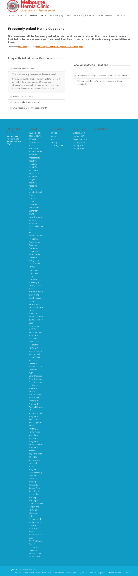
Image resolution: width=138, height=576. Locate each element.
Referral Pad (34, 485)
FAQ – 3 (32, 232)
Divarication (34, 204)
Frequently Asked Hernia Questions (34, 254)
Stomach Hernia (36, 503)
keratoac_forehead (37, 307)
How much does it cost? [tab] (21, 97)
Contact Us (33, 201)
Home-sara (34, 279)
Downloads (34, 207)
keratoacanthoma (36, 316)
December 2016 (80, 139)
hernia (53, 136)
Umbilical (33, 525)
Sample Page (34, 488)
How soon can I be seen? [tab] (22, 69)
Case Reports (34, 198)
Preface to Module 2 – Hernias (34, 388)
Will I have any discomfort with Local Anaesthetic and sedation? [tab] (98, 82)
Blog (31, 195)
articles (54, 133)
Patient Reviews (36, 379)
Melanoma (33, 335)
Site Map (32, 497)
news (53, 139)
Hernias (32, 266)
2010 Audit (33, 148)
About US (33, 182)
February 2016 (79, 142)
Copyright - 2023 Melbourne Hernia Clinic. (22, 570)
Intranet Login (35, 304)
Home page (34, 270)
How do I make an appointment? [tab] (25, 102)
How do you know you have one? (35, 285)
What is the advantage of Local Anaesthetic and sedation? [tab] (100, 75)
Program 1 (33, 400)
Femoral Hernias (36, 235)
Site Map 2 (33, 500)
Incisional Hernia (36, 291)
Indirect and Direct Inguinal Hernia (35, 298)
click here (22, 47)
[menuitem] (11, 15)
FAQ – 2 (32, 229)
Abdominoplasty (36, 151)
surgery (54, 142)
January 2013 (78, 148)
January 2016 (78, 145)
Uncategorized (57, 145)
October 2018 (79, 133)
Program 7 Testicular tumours (33, 478)
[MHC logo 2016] (31, 6)
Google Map (34, 260)
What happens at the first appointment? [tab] (28, 108)
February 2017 (79, 136)
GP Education (34, 263)
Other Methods (35, 376)
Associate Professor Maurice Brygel (35, 189)
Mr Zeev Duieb (35, 366)
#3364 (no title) (35, 133)
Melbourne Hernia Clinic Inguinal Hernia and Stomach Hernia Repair (35, 350)
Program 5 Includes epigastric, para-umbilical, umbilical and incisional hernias (36, 457)
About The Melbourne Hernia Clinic (34, 170)
